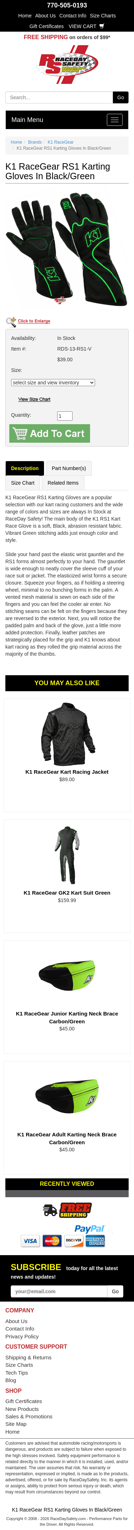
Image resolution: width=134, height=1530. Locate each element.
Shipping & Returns (28, 1357)
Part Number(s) (69, 468)
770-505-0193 (67, 5)
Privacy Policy (22, 1336)
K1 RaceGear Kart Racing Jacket (67, 772)
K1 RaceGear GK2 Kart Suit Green (67, 893)
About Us (45, 15)
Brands (35, 142)
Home (24, 15)
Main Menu (27, 119)
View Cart (86, 26)
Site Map (15, 1424)
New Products (22, 1409)
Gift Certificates (47, 26)
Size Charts (103, 15)
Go (120, 97)
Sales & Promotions (29, 1416)
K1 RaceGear (61, 142)
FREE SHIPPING (46, 37)
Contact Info (72, 15)
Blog (10, 1380)
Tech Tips (16, 1373)
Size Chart (22, 483)
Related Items (63, 483)
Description (25, 468)
